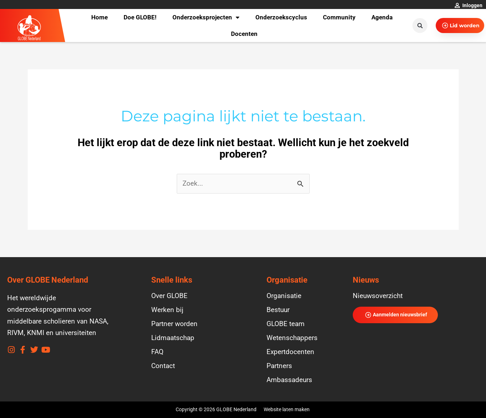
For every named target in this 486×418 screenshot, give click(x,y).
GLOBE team (286, 324)
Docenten (244, 33)
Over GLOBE (169, 295)
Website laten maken (287, 409)
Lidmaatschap (172, 338)
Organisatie (284, 295)
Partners (279, 366)
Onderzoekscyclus (281, 17)
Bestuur (278, 310)
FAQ (157, 352)
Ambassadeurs (289, 380)
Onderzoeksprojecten (206, 17)
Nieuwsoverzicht (378, 295)
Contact (163, 366)
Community (339, 17)
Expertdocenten (290, 352)
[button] (419, 25)
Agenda (382, 17)
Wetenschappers (292, 338)
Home (99, 17)
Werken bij (167, 310)
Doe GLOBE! (140, 17)
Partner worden (174, 324)
